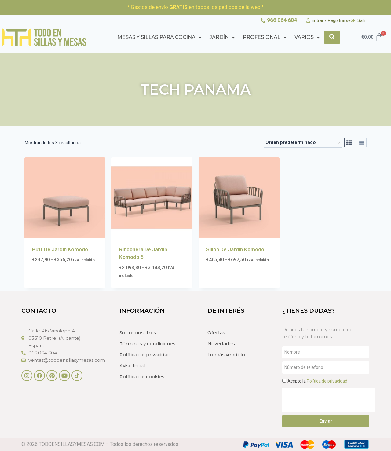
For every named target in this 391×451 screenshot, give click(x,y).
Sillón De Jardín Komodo (235, 249)
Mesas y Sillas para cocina (159, 37)
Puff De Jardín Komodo (60, 249)
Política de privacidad (145, 355)
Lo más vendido (226, 355)
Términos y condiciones (147, 343)
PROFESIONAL (265, 37)
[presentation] (328, 400)
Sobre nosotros (137, 333)
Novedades (221, 343)
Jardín (222, 37)
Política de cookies (141, 377)
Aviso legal (132, 366)
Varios (307, 37)
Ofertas (216, 333)
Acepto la (317, 381)
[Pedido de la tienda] (303, 142)
